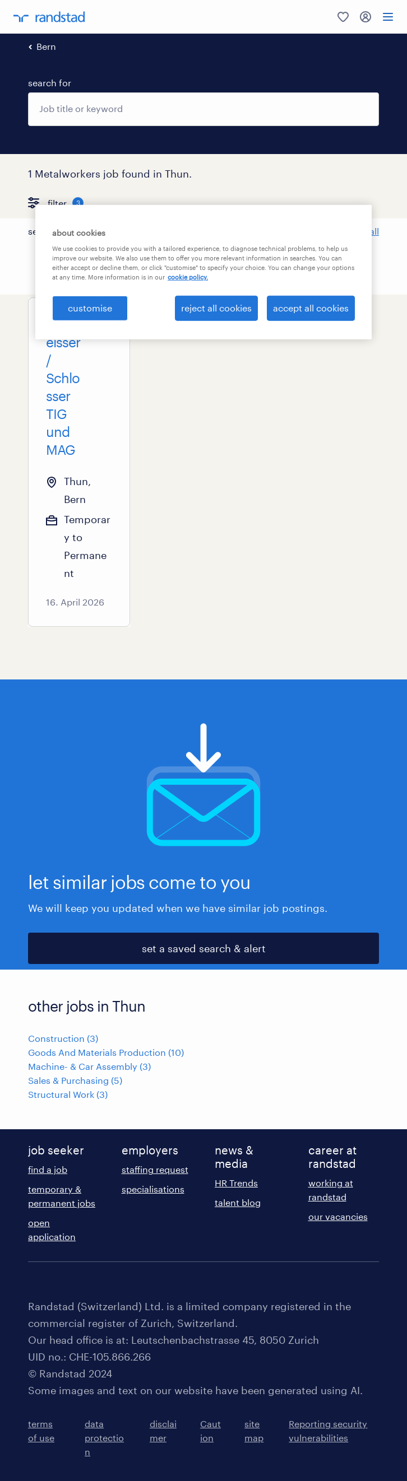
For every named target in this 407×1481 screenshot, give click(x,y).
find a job (47, 1169)
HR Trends (236, 1182)
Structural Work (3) (68, 1094)
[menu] (388, 17)
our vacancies (338, 1216)
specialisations (153, 1189)
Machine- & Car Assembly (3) (89, 1066)
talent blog (238, 1202)
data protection (104, 1437)
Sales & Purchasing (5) (75, 1080)
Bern (46, 46)
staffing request (155, 1169)
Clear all (362, 231)
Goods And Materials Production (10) (106, 1052)
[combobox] (203, 109)
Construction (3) (63, 1038)
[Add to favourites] (103, 324)
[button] (144, 231)
